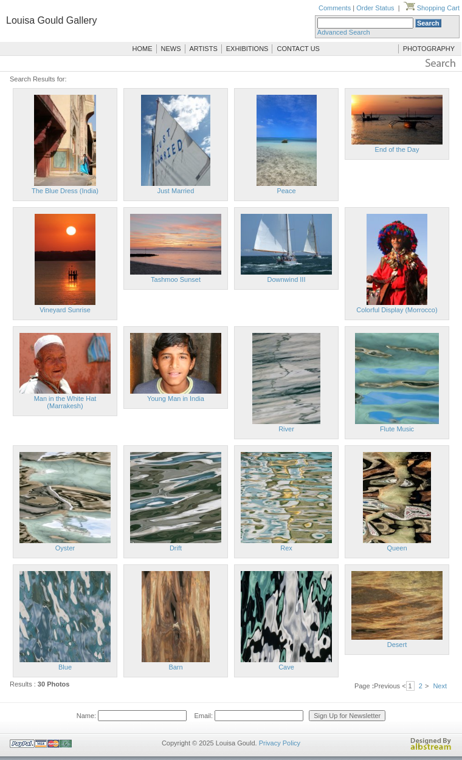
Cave (286, 667)
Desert (397, 644)
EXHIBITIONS (247, 48)
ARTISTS (204, 48)
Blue (65, 667)
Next (440, 686)
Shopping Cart (432, 8)
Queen (397, 548)
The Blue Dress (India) (65, 190)
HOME (143, 48)
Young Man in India (175, 398)
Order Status (375, 8)
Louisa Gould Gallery (51, 20)
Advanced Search (343, 32)
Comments (335, 8)
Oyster (65, 548)
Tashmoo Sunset (176, 279)
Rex (286, 548)
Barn (175, 667)
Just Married (176, 190)
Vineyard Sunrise (65, 309)
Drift (176, 548)
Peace (286, 190)
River (286, 429)
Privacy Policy (279, 743)
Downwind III (286, 279)
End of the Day (397, 149)
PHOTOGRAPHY (429, 48)
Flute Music (397, 429)
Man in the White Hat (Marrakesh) (65, 402)
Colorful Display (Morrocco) (396, 309)
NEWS (171, 48)
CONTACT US (298, 48)
